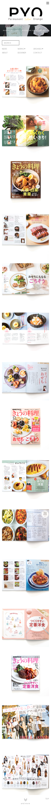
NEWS (4, 49)
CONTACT (37, 53)
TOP (47, 799)
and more (25, 801)
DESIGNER (22, 52)
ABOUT (5, 52)
